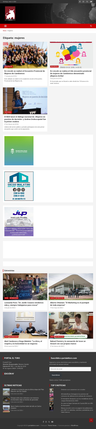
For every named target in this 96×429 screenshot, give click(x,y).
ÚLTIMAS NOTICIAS (13, 385)
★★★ (6, 298)
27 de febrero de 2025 (57, 346)
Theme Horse (52, 425)
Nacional (8, 112)
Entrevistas (9, 270)
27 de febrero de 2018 (11, 124)
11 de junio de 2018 (10, 76)
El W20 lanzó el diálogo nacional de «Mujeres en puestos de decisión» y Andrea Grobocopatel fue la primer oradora (25, 119)
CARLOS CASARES (48, 249)
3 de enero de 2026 (16, 410)
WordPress (74, 425)
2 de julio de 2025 (9, 308)
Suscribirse (56, 375)
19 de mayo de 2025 (56, 308)
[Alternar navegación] (5, 26)
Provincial (8, 66)
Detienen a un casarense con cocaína (73, 389)
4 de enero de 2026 (16, 394)
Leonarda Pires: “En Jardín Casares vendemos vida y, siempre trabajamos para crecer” (23, 304)
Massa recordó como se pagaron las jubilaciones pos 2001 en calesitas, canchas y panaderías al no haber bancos (77, 410)
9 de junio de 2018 (55, 78)
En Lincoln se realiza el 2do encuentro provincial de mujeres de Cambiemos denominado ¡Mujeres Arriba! (70, 73)
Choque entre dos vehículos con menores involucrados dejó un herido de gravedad (25, 399)
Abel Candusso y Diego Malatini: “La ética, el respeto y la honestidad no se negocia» (23, 342)
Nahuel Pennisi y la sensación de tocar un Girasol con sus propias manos (68, 342)
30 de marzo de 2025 (10, 346)
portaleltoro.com (33, 425)
